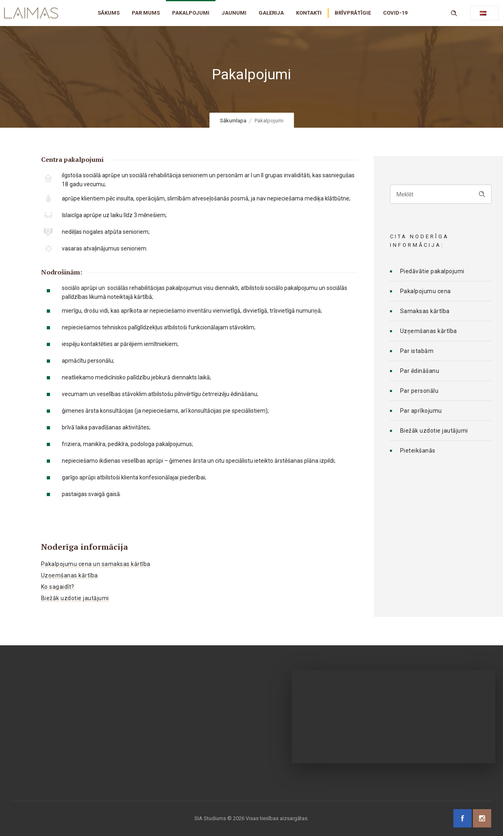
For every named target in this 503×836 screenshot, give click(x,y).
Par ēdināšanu (420, 371)
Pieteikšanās (417, 450)
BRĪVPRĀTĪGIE (353, 13)
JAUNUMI (234, 13)
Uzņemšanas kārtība (69, 575)
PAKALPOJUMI (190, 13)
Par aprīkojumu (421, 410)
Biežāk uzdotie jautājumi (75, 598)
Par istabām (417, 351)
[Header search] (454, 12)
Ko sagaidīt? (57, 586)
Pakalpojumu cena (425, 291)
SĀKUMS (109, 13)
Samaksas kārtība (425, 311)
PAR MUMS (146, 13)
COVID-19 (395, 13)
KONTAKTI (309, 13)
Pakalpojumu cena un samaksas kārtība (95, 564)
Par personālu (419, 391)
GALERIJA (271, 13)
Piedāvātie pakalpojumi (432, 271)
